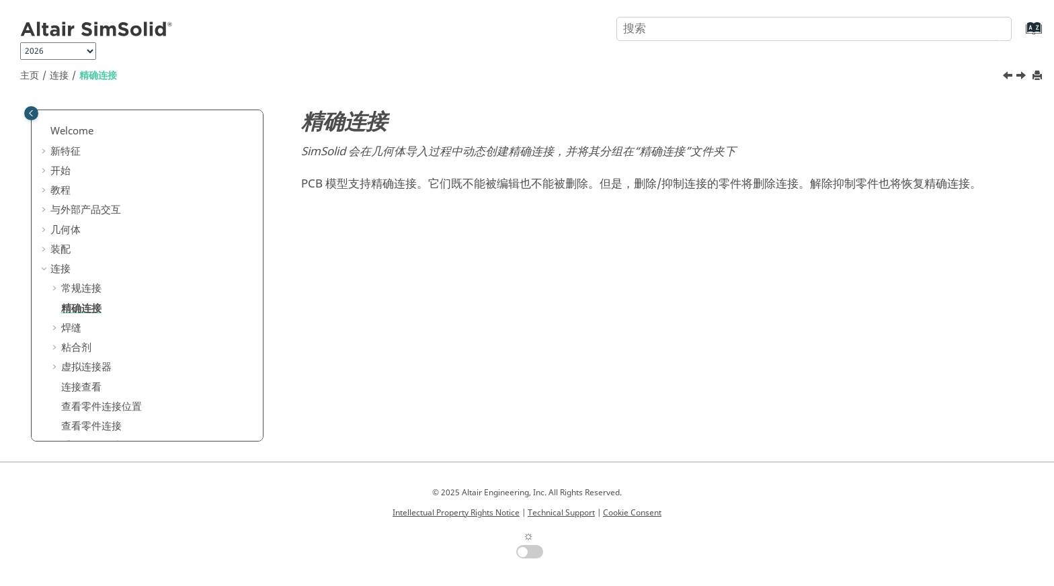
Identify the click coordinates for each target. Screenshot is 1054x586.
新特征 (65, 151)
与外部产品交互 (85, 209)
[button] (45, 131)
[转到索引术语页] (1020, 35)
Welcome (71, 131)
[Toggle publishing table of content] (31, 113)
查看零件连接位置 (101, 406)
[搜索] (989, 27)
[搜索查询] (814, 29)
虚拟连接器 (86, 367)
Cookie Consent (632, 513)
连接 (59, 76)
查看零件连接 (91, 426)
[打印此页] (1038, 76)
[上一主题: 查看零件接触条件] (1009, 77)
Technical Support (561, 513)
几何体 (65, 229)
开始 (60, 170)
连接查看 (81, 387)
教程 (60, 190)
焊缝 (71, 328)
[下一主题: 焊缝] (1022, 77)
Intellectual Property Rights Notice (456, 513)
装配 (60, 249)
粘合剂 (76, 347)
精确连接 (98, 76)
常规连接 (81, 288)
